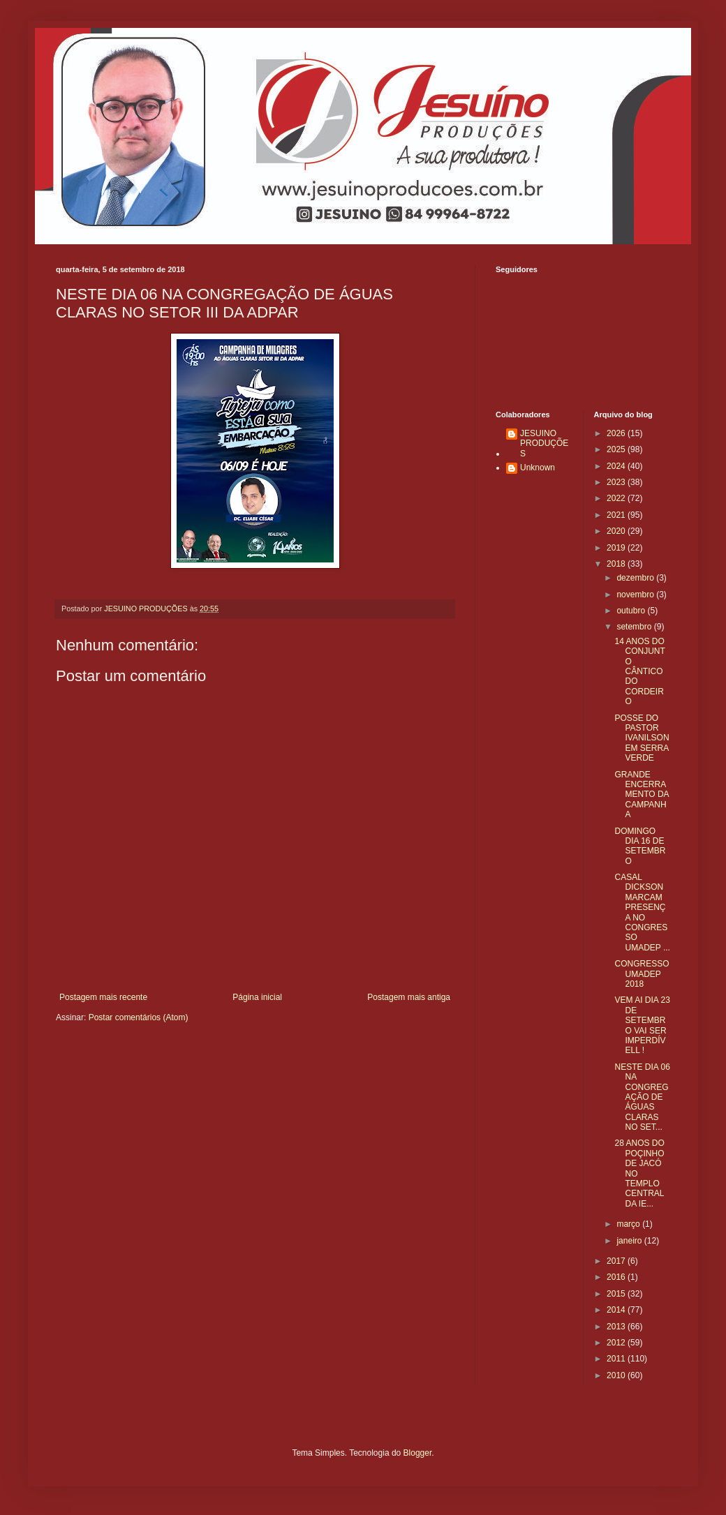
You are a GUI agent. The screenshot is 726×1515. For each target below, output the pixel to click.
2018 (617, 564)
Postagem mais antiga (408, 997)
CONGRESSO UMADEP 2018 (641, 974)
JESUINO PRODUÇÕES (544, 443)
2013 (617, 1326)
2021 (617, 515)
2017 (617, 1261)
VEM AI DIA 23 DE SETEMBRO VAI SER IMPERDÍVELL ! (641, 1025)
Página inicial (257, 997)
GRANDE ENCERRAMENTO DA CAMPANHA (641, 795)
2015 (617, 1294)
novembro (636, 594)
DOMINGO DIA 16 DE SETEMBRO (639, 846)
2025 (617, 449)
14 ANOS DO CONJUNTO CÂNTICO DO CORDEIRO (639, 671)
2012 (617, 1343)
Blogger (417, 1453)
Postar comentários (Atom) (138, 1017)
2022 (617, 498)
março (629, 1224)
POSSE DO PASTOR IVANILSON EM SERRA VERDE (641, 738)
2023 (617, 482)
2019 (617, 548)
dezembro (636, 578)
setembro (634, 627)
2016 (617, 1277)
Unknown (537, 467)
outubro (631, 610)
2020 (617, 531)
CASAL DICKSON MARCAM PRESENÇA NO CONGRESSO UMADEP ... (641, 912)
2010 (617, 1375)
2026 (617, 433)
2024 (617, 466)
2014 (617, 1310)
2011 (617, 1359)
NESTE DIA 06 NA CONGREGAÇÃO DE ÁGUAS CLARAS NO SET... (641, 1097)
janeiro (630, 1241)
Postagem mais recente (103, 997)
